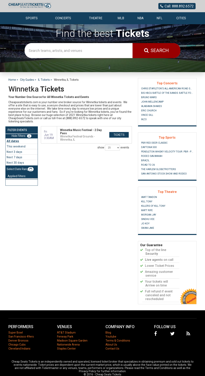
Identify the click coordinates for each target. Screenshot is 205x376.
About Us (111, 344)
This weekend (16, 146)
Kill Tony (146, 201)
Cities (181, 18)
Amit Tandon (149, 197)
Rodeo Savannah (151, 156)
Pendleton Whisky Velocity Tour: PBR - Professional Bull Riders (167, 151)
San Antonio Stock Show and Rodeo (164, 173)
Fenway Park (65, 336)
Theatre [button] (95, 18)
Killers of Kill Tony (153, 206)
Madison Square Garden (72, 340)
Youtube (111, 336)
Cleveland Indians (19, 348)
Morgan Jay (148, 214)
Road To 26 (148, 164)
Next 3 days (14, 151)
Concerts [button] (63, 18)
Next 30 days (15, 162)
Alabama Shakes (151, 106)
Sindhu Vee (148, 219)
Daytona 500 (149, 147)
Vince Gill (147, 115)
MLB (121, 18)
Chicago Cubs (17, 344)
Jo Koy (145, 223)
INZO (144, 119)
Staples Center (66, 348)
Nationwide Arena (68, 344)
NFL (159, 18)
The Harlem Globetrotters (158, 169)
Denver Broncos (18, 340)
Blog (108, 332)
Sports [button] (32, 18)
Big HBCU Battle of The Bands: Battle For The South (167, 93)
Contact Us (112, 348)
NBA (140, 18)
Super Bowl (15, 332)
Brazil (145, 160)
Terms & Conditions (118, 340)
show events (113, 148)
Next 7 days (14, 157)
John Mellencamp (152, 101)
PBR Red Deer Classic (154, 142)
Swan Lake (147, 228)
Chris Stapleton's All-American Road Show (167, 88)
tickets (119, 134)
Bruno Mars (149, 97)
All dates (13, 141)
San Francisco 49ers (21, 336)
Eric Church (149, 110)
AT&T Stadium (66, 332)
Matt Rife (147, 210)
